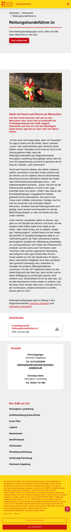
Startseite (14, 13)
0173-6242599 (37, 361)
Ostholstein (15, 445)
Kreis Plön (14, 421)
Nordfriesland (16, 439)
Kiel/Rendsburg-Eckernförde (24, 415)
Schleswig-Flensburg (20, 458)
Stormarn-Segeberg (39, 303)
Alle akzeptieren (34, 527)
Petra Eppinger (35, 354)
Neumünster (15, 433)
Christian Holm (35, 375)
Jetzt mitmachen (19, 40)
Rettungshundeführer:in (24, 16)
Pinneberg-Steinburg (20, 452)
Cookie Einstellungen (34, 520)
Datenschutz (8, 513)
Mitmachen (27, 13)
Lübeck (13, 427)
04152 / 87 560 (37, 382)
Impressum (17, 513)
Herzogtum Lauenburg (20, 306)
